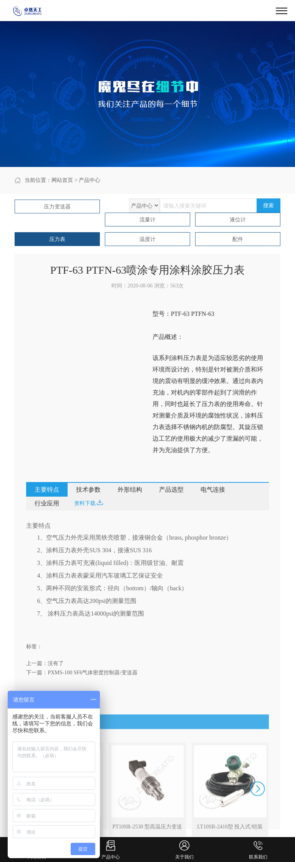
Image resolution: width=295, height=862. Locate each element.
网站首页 (62, 180)
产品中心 (89, 180)
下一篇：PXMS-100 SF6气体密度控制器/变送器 (82, 672)
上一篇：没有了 (45, 663)
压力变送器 (57, 207)
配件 (237, 239)
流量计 (147, 220)
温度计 (147, 239)
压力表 (57, 239)
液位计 (238, 220)
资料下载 (88, 503)
